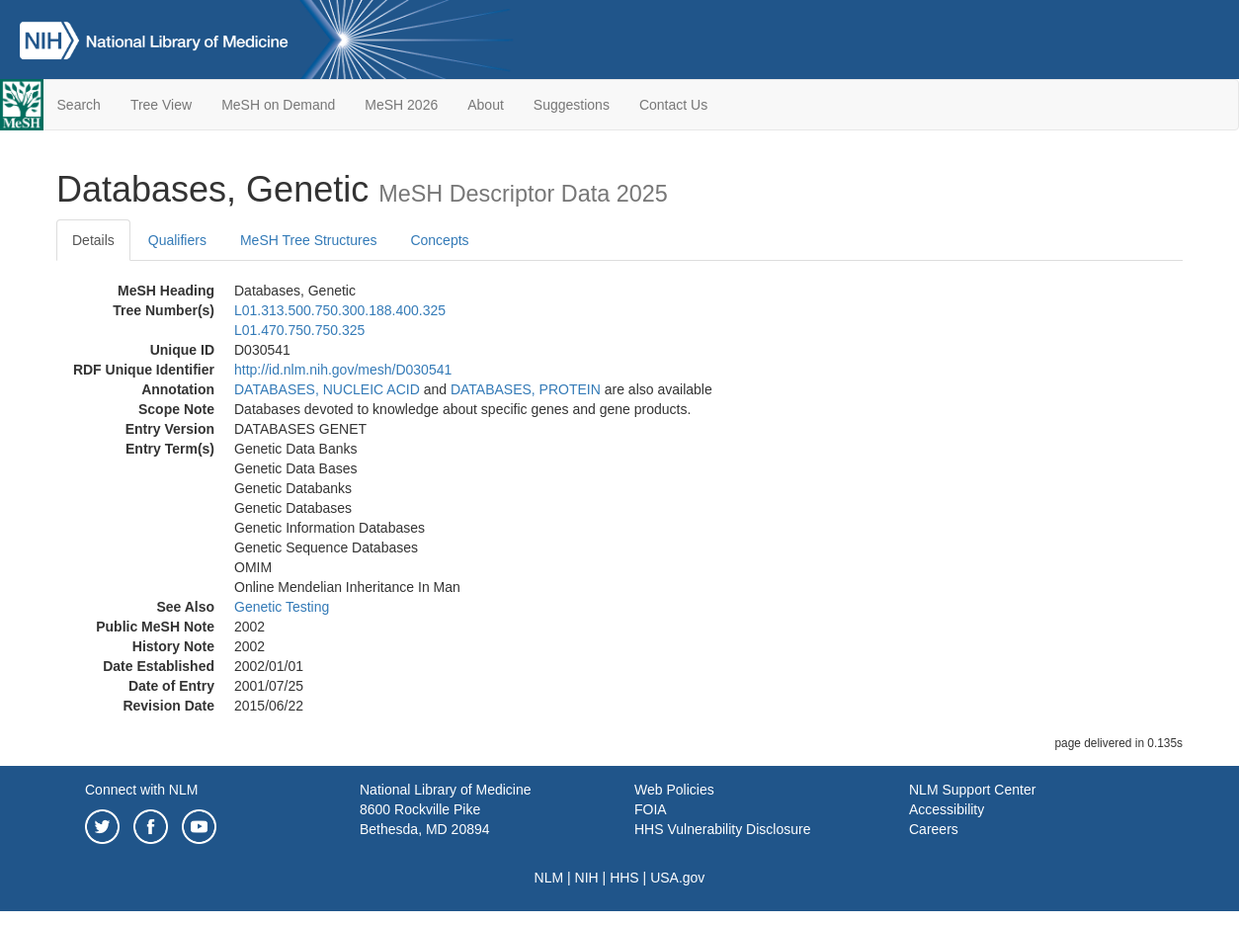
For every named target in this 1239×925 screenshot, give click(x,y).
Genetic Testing (281, 607)
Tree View (161, 105)
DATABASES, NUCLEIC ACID (327, 389)
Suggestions (572, 105)
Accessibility (946, 809)
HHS (624, 877)
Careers (933, 829)
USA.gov (677, 877)
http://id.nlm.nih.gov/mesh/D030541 (343, 370)
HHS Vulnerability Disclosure (722, 829)
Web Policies (674, 790)
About (485, 105)
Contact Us (673, 105)
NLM (549, 877)
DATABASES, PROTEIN (526, 389)
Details (93, 240)
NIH (587, 877)
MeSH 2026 (401, 105)
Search (79, 105)
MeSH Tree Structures (308, 240)
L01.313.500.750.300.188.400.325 (340, 310)
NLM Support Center (972, 790)
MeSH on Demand (278, 105)
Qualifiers (177, 240)
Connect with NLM (141, 790)
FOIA (650, 809)
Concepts (439, 240)
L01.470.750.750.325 (299, 330)
